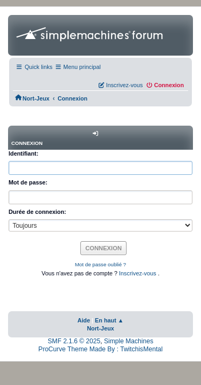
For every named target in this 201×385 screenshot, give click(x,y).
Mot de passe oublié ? (100, 264)
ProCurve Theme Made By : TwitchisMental (101, 349)
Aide (83, 320)
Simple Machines (128, 341)
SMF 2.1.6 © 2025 (74, 341)
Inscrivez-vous (138, 273)
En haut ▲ (109, 320)
